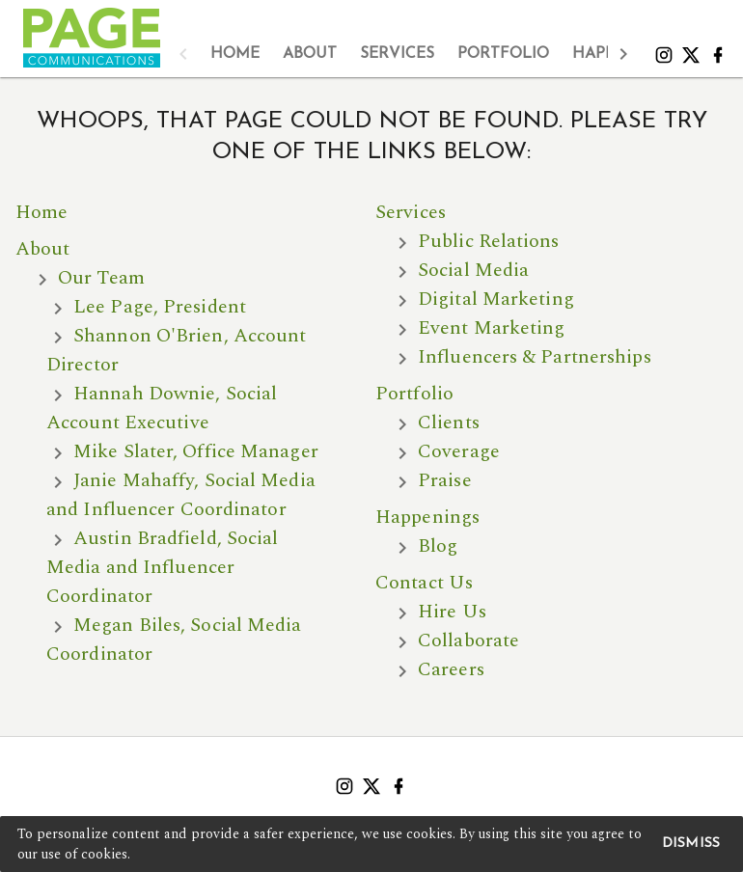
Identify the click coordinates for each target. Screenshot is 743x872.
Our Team (101, 277)
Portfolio (414, 393)
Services (410, 212)
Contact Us (424, 582)
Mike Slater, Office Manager (195, 451)
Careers (451, 669)
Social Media (473, 270)
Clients (449, 422)
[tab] (235, 54)
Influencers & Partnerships (534, 356)
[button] (183, 54)
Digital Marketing (496, 299)
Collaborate (468, 640)
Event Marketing (491, 327)
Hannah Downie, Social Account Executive (161, 408)
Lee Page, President (159, 306)
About (42, 248)
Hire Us (452, 611)
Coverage (459, 451)
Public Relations (489, 241)
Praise (445, 480)
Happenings (427, 517)
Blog (437, 545)
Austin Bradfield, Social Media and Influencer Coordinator (162, 567)
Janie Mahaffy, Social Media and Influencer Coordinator (181, 495)
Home (41, 212)
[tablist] (403, 54)
